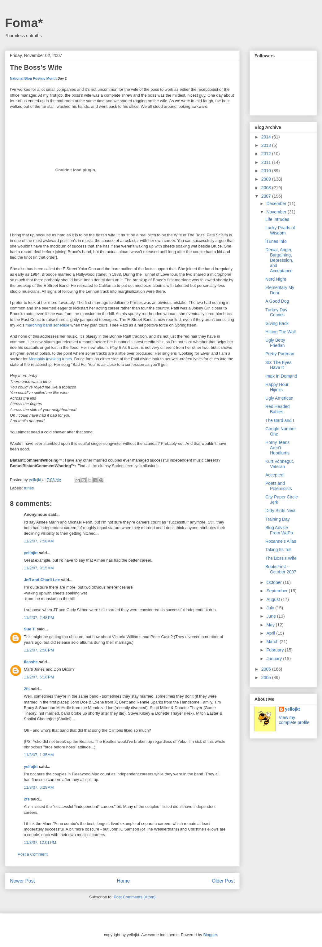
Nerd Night (275, 279)
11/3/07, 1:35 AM (39, 754)
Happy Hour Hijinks (277, 387)
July (270, 607)
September (277, 590)
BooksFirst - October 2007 (280, 569)
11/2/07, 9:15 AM (39, 568)
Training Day (277, 519)
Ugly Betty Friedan (275, 343)
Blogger (210, 934)
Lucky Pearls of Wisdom (280, 230)
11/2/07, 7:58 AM (39, 541)
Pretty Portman (279, 353)
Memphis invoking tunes (50, 359)
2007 (266, 196)
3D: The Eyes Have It (278, 365)
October (274, 582)
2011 (266, 162)
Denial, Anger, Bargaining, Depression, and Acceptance (279, 260)
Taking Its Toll (278, 549)
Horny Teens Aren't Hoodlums (277, 447)
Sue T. (30, 629)
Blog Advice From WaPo (279, 530)
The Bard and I (279, 420)
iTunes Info (276, 241)
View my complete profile (294, 720)
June (271, 616)
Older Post (223, 880)
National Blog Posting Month (33, 78)
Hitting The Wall (280, 331)
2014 (266, 136)
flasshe (31, 662)
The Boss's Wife (281, 558)
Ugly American (279, 398)
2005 (266, 677)
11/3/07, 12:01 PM (40, 842)
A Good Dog (277, 301)
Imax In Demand (281, 376)
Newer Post (22, 880)
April (271, 633)
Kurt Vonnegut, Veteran (279, 464)
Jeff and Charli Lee (42, 579)
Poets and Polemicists (278, 486)
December (276, 203)
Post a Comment (33, 854)
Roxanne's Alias (280, 541)
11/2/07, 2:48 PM (39, 617)
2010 (266, 170)
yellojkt (31, 552)
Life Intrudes (277, 219)
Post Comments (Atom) (134, 897)
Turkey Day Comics (276, 312)
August (273, 599)
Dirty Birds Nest (280, 510)
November (276, 211)
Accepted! (275, 474)
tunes (29, 488)
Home (123, 880)
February (275, 649)
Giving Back (277, 323)
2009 (266, 179)
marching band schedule (47, 325)
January (274, 658)
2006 (266, 669)
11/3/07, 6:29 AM (39, 787)
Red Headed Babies (277, 409)
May (271, 624)
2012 (266, 153)
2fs (27, 688)
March (273, 641)
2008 (266, 187)
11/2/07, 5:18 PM (39, 677)
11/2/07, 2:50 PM (39, 650)
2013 (266, 145)
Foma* (24, 23)
